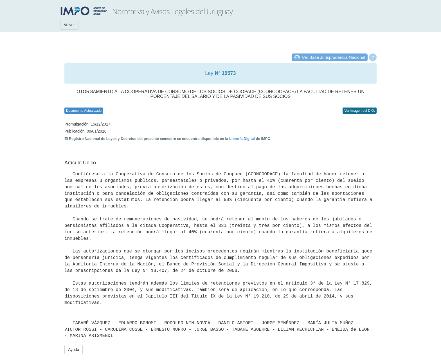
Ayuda (73, 349)
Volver (69, 25)
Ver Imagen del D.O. (359, 111)
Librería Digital (242, 139)
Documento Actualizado (84, 111)
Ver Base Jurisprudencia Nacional (333, 57)
